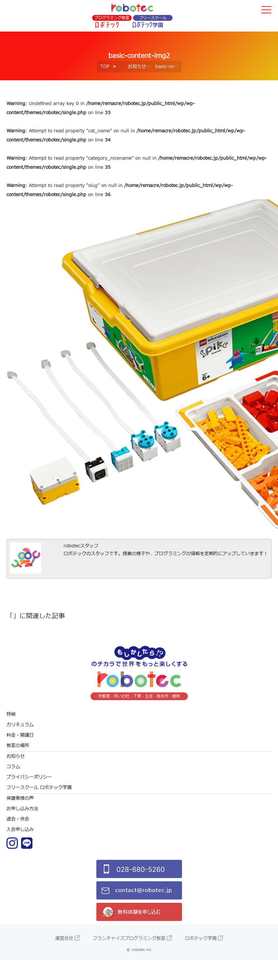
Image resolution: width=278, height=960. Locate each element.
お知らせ (137, 66)
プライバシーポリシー (29, 777)
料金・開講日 (20, 735)
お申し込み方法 (22, 808)
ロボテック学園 (201, 938)
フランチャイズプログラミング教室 (129, 938)
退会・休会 (17, 819)
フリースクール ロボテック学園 (39, 787)
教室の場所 (17, 745)
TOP (104, 66)
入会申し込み (20, 829)
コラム (13, 766)
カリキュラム (20, 724)
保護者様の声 (20, 798)
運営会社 (64, 938)
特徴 (11, 714)
